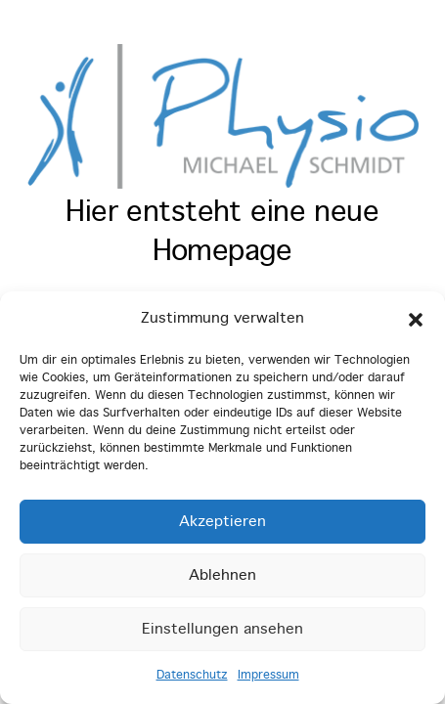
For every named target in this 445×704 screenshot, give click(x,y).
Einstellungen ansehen (222, 630)
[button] (415, 320)
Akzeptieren (222, 522)
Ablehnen (222, 576)
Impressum (268, 676)
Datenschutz (192, 676)
